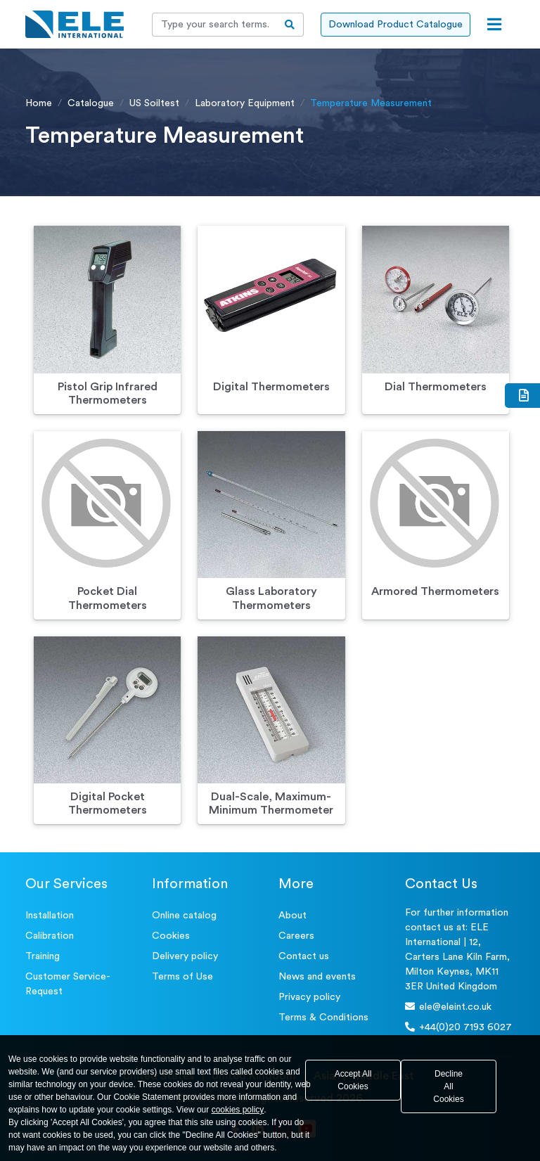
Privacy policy (309, 997)
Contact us (303, 956)
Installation (49, 916)
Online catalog (184, 916)
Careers (296, 936)
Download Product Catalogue (395, 25)
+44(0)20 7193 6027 (458, 1027)
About (292, 916)
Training (42, 956)
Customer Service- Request (67, 984)
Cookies (171, 936)
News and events (317, 977)
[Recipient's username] (214, 25)
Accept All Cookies (353, 1080)
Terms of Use (182, 977)
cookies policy (238, 1110)
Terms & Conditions (323, 1017)
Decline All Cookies (448, 1086)
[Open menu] (494, 24)
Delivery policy (185, 956)
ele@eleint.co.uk (448, 1006)
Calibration (49, 936)
